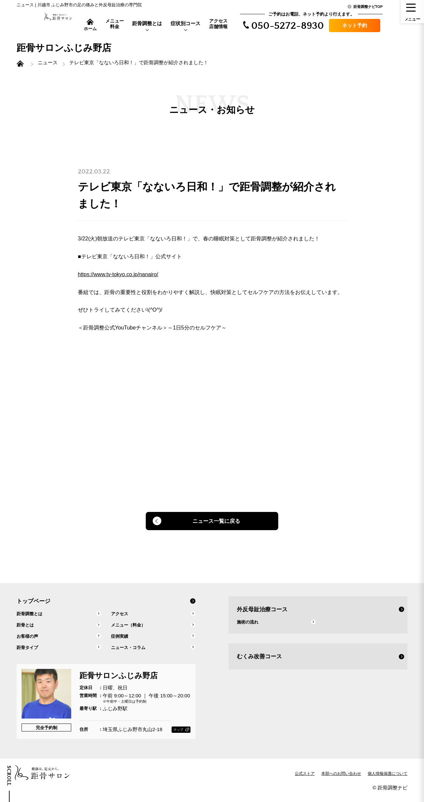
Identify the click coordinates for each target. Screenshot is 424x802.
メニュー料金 (114, 23)
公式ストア (305, 780)
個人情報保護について (387, 780)
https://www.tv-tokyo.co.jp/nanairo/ (118, 279)
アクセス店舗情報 (218, 23)
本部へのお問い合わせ (341, 780)
